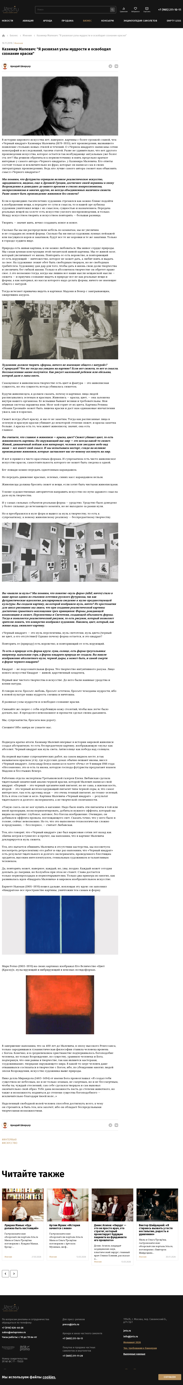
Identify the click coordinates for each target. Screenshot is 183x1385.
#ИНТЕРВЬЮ (10, 1139)
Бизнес (87, 20)
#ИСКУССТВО (10, 1143)
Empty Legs (174, 20)
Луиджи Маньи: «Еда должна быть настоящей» (21, 1227)
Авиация (28, 20)
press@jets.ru (71, 1324)
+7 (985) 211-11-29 (73, 1356)
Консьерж (107, 20)
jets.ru (127, 1330)
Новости (7, 20)
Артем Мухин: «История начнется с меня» (64, 1227)
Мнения (18, 43)
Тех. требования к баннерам (140, 1348)
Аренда (47, 20)
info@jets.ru (130, 1336)
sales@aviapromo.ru (14, 1333)
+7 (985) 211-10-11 (169, 9)
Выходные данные (134, 1354)
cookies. (49, 1376)
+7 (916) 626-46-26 (12, 1327)
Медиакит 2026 (132, 1342)
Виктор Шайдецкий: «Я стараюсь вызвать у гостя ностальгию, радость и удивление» (156, 1230)
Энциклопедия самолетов (140, 20)
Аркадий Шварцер (20, 66)
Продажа (67, 20)
